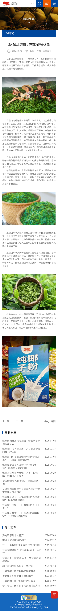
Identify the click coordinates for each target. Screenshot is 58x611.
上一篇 (5, 421)
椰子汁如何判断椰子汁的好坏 (29, 566)
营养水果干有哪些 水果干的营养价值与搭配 (29, 560)
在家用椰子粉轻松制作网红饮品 (29, 580)
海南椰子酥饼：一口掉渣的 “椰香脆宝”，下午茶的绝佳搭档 (29, 514)
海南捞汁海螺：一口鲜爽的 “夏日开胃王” (29, 506)
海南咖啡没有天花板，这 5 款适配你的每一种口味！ (29, 450)
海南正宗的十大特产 (29, 535)
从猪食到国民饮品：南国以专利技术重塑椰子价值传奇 (29, 490)
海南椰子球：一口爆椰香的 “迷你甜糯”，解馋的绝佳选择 (29, 498)
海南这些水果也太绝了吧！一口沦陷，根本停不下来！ (29, 474)
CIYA (46, 607)
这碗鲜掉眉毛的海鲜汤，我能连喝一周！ (29, 482)
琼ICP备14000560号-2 (21, 607)
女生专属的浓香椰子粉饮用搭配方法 (29, 585)
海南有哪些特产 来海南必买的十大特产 (29, 551)
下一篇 (19, 421)
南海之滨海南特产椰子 (29, 540)
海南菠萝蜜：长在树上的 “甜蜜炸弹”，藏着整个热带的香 (29, 466)
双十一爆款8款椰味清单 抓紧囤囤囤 (29, 545)
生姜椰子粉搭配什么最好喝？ (29, 576)
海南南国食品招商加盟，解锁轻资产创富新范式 (29, 442)
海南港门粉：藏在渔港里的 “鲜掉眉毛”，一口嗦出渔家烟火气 (29, 458)
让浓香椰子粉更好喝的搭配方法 (29, 571)
